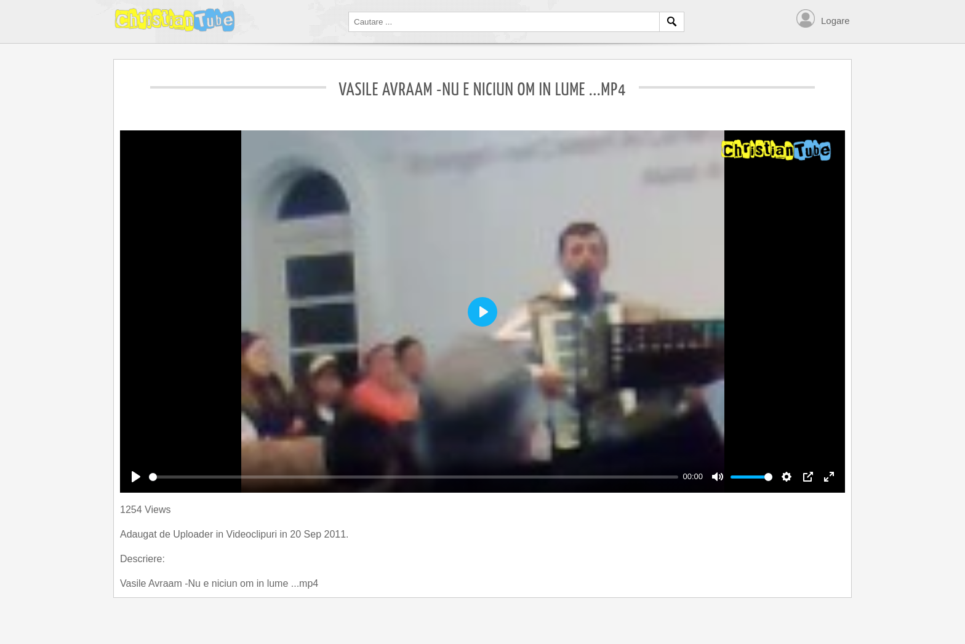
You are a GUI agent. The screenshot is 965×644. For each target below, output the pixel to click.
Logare (835, 20)
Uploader (194, 534)
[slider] (413, 477)
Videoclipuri (253, 534)
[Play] (136, 477)
